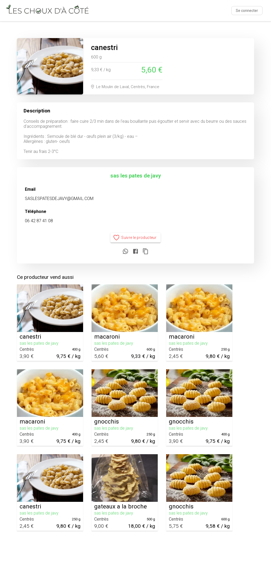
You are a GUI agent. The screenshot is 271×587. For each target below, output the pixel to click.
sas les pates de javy (135, 175)
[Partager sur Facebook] (135, 251)
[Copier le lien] (146, 251)
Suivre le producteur (135, 238)
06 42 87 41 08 (39, 220)
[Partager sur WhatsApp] (125, 251)
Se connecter (247, 10)
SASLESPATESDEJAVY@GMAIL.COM (59, 198)
